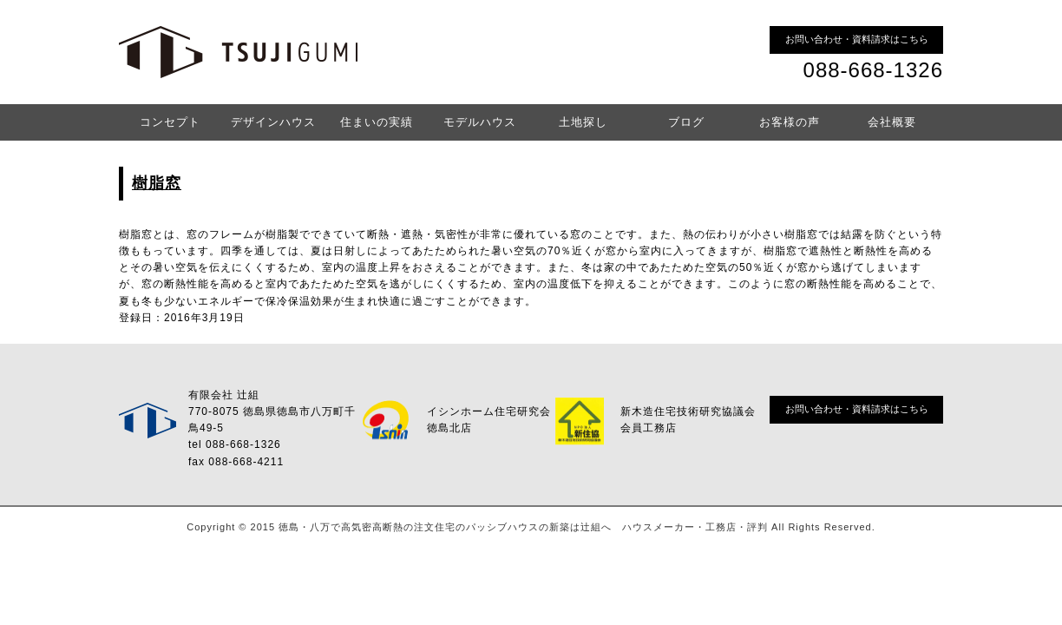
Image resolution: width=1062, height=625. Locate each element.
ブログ (686, 121)
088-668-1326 (873, 70)
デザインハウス (273, 121)
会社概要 (892, 121)
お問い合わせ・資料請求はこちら (856, 39)
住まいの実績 (376, 121)
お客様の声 (789, 121)
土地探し (583, 121)
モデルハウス (479, 121)
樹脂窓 (156, 183)
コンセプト (170, 121)
